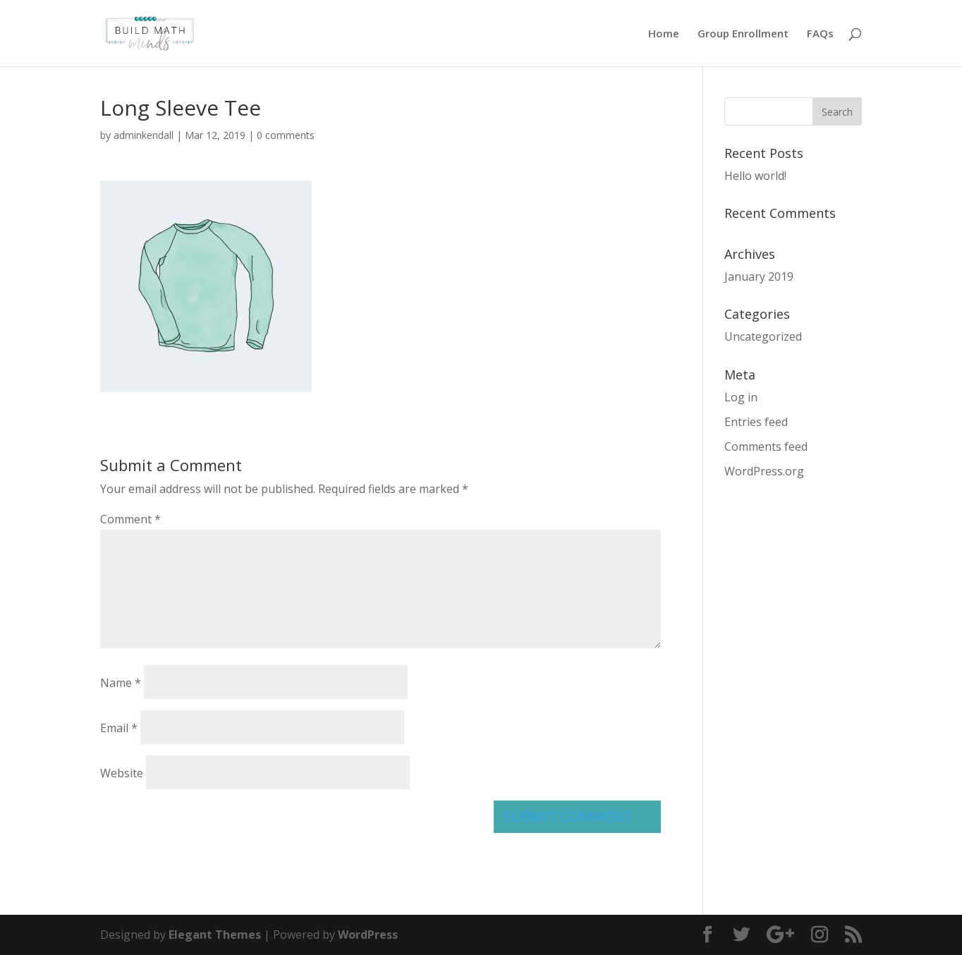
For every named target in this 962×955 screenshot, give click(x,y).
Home (663, 34)
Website (121, 773)
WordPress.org (764, 471)
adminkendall (143, 135)
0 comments (286, 135)
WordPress (368, 934)
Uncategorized (763, 336)
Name (120, 683)
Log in (740, 397)
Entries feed (756, 422)
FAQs (820, 34)
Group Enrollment (743, 34)
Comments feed (766, 446)
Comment (130, 519)
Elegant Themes (215, 934)
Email (119, 728)
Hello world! (755, 175)
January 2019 (758, 276)
